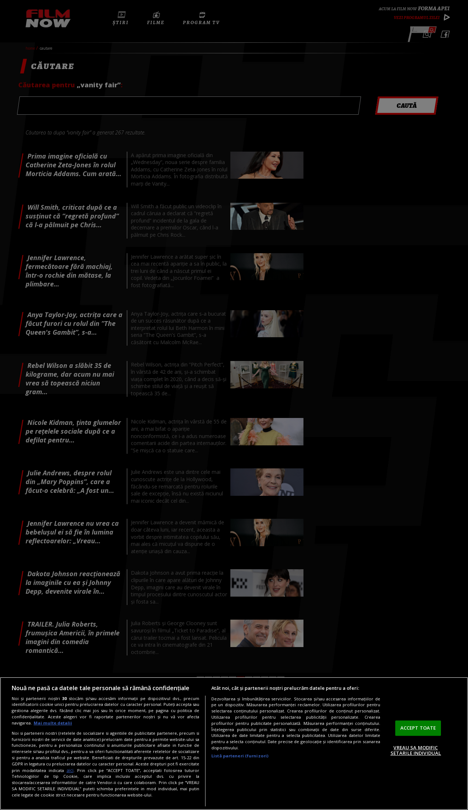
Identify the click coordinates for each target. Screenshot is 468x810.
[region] (234, 743)
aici (70, 770)
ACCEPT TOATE (418, 728)
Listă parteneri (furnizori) (239, 755)
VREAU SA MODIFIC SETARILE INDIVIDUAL (415, 750)
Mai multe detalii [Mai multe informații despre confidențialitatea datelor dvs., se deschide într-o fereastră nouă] (53, 723)
